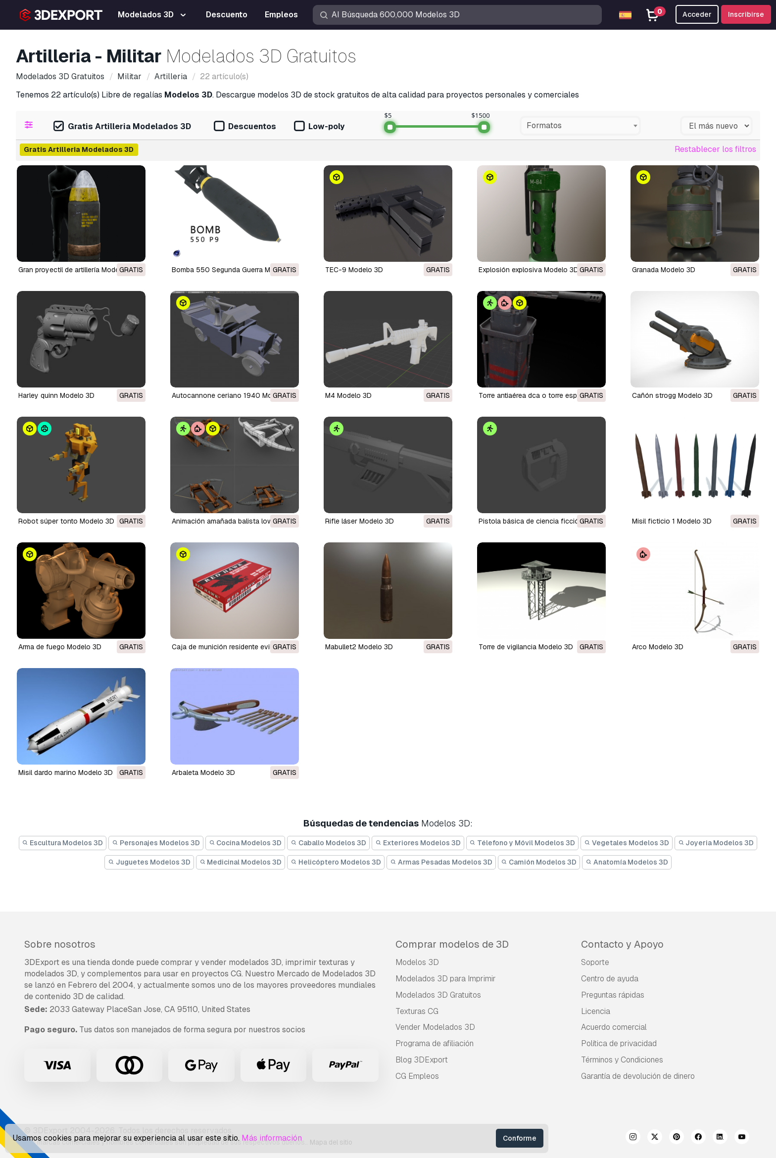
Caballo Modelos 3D (328, 842)
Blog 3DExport (421, 1060)
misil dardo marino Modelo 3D (65, 772)
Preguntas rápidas (612, 995)
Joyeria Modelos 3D (716, 842)
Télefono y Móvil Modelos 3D (523, 842)
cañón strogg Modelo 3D (672, 395)
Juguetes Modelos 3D (149, 862)
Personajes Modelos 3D (156, 842)
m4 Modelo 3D (348, 395)
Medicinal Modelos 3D (240, 862)
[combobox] (580, 126)
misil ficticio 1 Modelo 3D (672, 521)
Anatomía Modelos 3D (626, 862)
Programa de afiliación (434, 1043)
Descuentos (245, 127)
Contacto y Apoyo (622, 944)
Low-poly (319, 127)
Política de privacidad (619, 1043)
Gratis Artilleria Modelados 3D (122, 127)
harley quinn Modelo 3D (56, 395)
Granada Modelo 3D (663, 269)
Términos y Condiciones (622, 1060)
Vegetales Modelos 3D (626, 842)
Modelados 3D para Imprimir (445, 978)
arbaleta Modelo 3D (203, 772)
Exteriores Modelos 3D (418, 842)
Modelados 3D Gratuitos (438, 995)
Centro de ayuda (609, 978)
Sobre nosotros (60, 944)
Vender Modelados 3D (435, 1027)
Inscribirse (746, 14)
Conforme (519, 1138)
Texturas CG (416, 1011)
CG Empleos (417, 1076)
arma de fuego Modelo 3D (59, 646)
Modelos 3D (417, 962)
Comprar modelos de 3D (452, 944)
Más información (272, 1138)
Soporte (595, 962)
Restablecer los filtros (715, 149)
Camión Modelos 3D (539, 862)
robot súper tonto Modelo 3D (66, 521)
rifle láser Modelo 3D (359, 521)
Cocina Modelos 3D (245, 842)
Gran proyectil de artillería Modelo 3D (77, 269)
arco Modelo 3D (657, 646)
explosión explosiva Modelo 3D (529, 269)
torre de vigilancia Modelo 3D (526, 646)
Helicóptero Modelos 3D (336, 862)
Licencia (595, 1011)
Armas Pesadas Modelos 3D (441, 862)
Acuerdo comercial (614, 1027)
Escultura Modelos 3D (62, 842)
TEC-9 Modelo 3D (354, 269)
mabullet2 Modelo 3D (359, 646)
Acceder (697, 14)
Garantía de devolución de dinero (638, 1076)
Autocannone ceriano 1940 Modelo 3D (234, 395)
